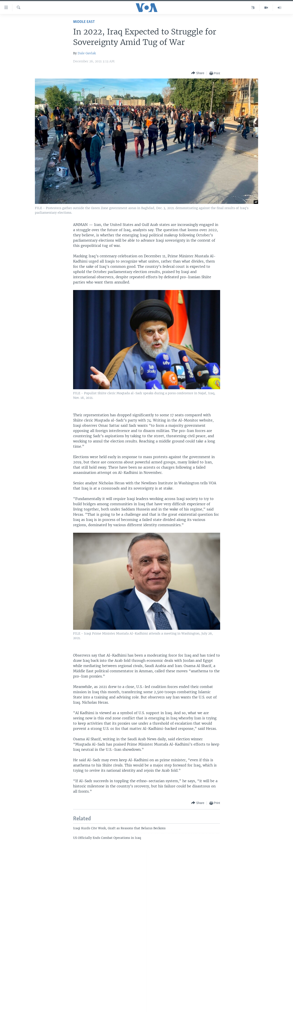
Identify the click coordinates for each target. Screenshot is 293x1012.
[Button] (197, 73)
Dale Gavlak (87, 53)
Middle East (84, 22)
